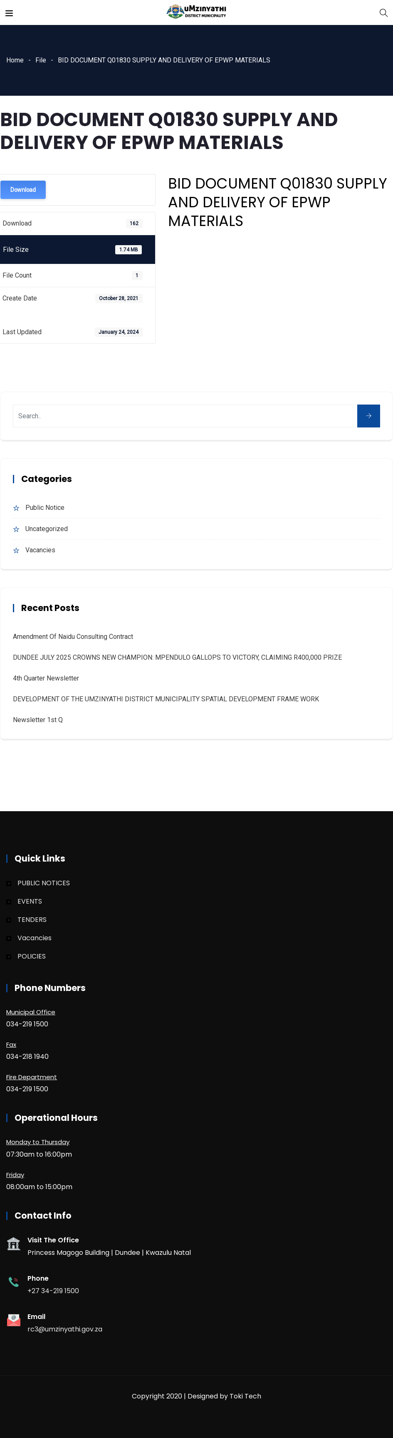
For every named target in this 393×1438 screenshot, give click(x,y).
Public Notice (44, 508)
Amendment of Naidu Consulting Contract (73, 637)
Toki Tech (245, 1396)
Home (15, 60)
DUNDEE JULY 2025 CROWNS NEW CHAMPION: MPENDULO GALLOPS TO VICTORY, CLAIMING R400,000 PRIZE (177, 657)
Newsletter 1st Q (38, 720)
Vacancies (40, 550)
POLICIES (31, 956)
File (40, 60)
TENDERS (32, 919)
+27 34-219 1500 (53, 1291)
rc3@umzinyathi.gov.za (64, 1329)
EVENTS (29, 901)
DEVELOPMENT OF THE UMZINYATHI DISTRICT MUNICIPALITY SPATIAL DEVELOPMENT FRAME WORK (166, 699)
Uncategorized (46, 529)
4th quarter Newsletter (46, 678)
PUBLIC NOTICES (43, 883)
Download (23, 189)
